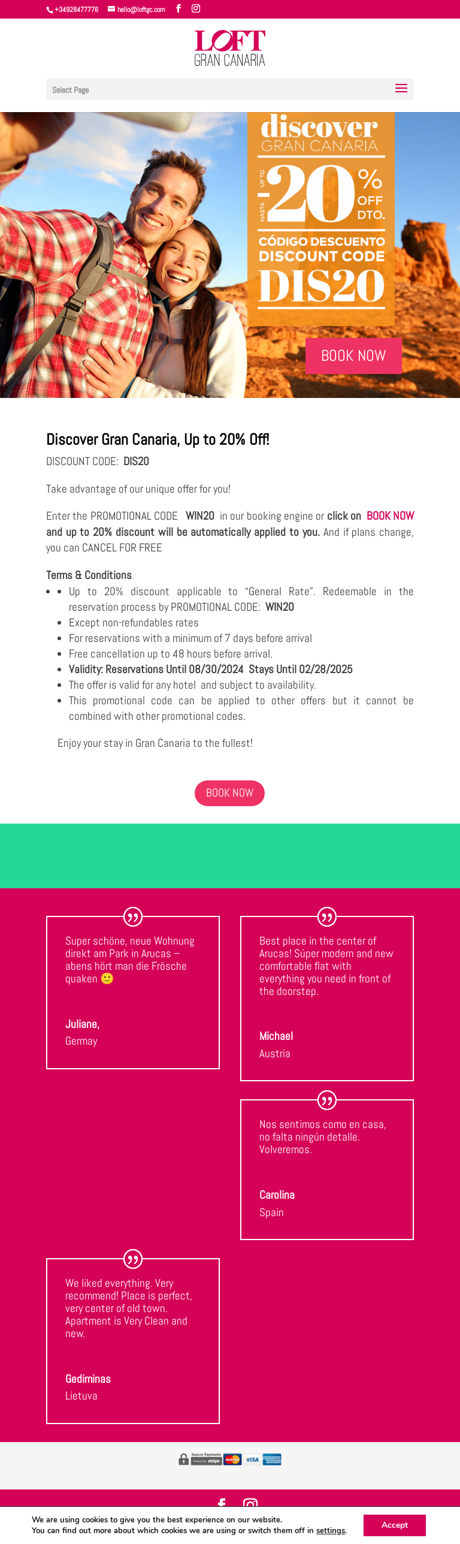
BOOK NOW (353, 356)
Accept (395, 1525)
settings (330, 1530)
